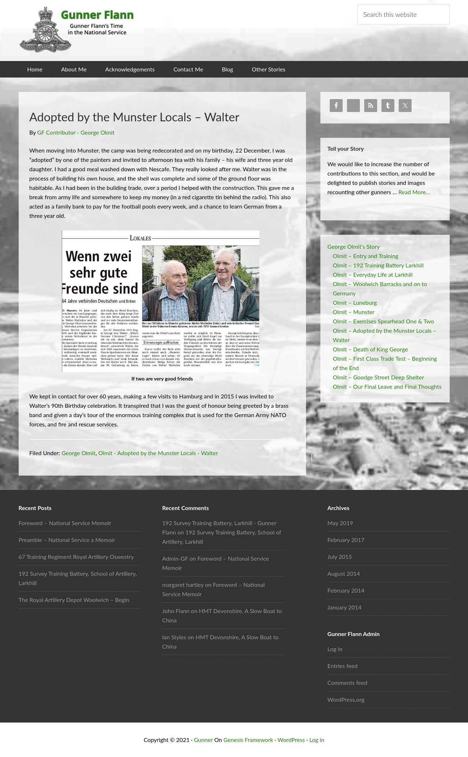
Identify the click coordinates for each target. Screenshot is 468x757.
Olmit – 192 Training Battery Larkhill (378, 264)
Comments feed (347, 682)
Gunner (203, 739)
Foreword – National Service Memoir (65, 522)
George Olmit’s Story (354, 246)
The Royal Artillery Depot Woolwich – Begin (74, 599)
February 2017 (346, 539)
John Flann (176, 610)
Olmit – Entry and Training (366, 255)
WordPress (291, 739)
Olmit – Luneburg (355, 302)
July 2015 (340, 556)
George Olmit (78, 452)
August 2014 (344, 573)
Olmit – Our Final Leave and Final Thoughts (387, 386)
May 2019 (340, 522)
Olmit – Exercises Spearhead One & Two (383, 320)
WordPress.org (346, 699)
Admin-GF (175, 558)
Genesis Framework (248, 739)
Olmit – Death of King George (370, 348)
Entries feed (343, 665)
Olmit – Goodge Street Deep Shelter (378, 376)
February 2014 (346, 590)
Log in (335, 648)
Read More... (414, 191)
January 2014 (345, 607)
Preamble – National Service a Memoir (67, 539)
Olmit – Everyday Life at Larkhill (373, 274)
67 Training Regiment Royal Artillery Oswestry (76, 556)
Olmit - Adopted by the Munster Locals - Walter (158, 452)
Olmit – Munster (354, 311)
